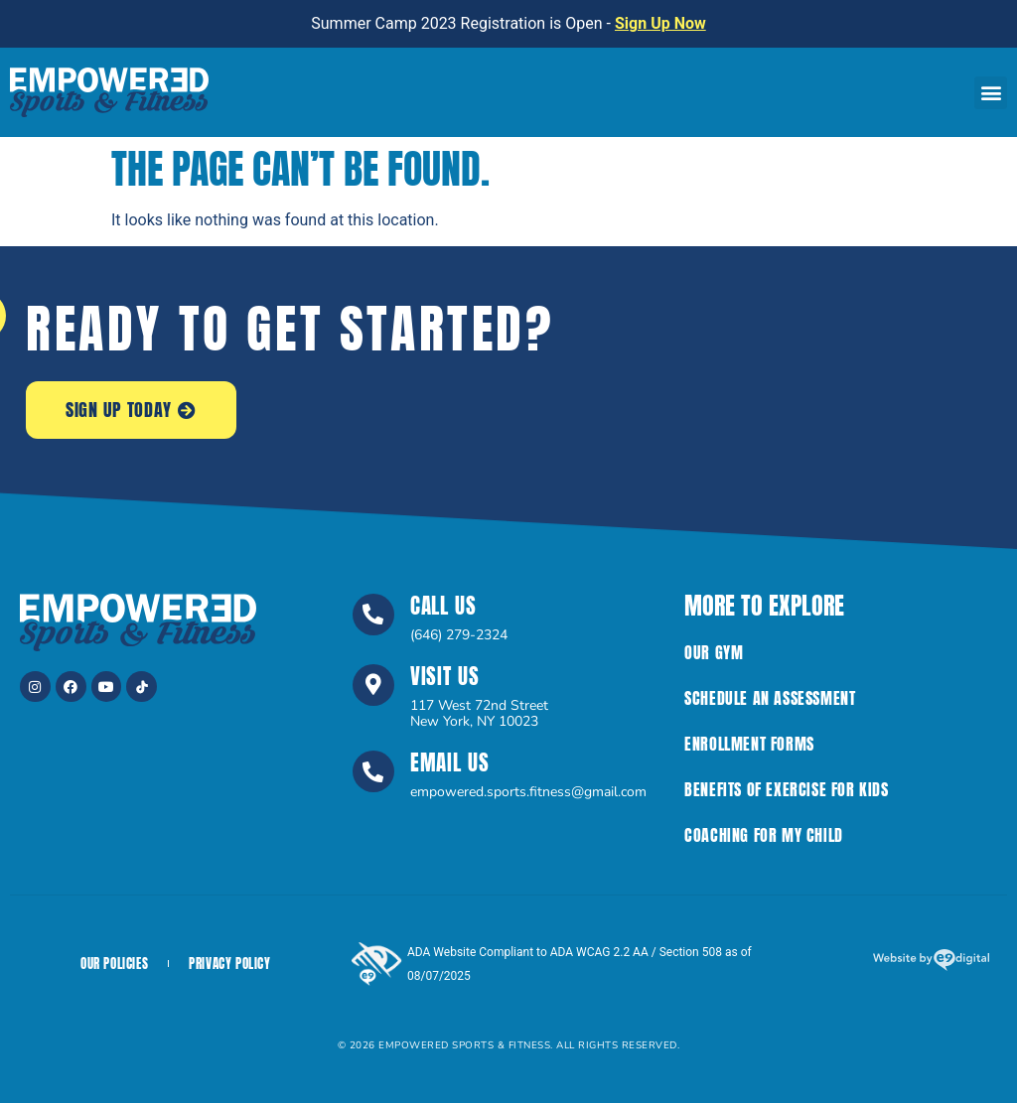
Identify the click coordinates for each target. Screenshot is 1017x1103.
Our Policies (114, 963)
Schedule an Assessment (769, 698)
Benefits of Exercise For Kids (786, 789)
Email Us (450, 762)
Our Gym (713, 652)
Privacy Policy (229, 963)
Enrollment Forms (749, 744)
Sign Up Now (660, 23)
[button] (990, 92)
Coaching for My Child (763, 835)
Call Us (443, 605)
